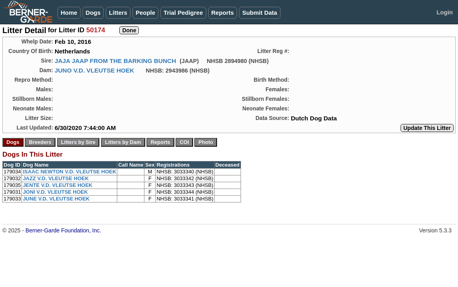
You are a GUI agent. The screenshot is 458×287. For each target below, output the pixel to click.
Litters (118, 12)
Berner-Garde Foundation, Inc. (63, 230)
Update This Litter (427, 128)
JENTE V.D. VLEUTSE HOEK (57, 185)
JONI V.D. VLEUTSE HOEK (55, 192)
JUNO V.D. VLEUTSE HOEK (94, 70)
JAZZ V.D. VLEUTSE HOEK (56, 178)
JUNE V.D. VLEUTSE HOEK (56, 199)
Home (69, 12)
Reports (222, 12)
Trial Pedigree (183, 12)
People (145, 12)
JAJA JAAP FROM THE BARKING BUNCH (115, 60)
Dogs (93, 12)
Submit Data (259, 12)
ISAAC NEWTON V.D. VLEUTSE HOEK (69, 172)
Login (444, 12)
